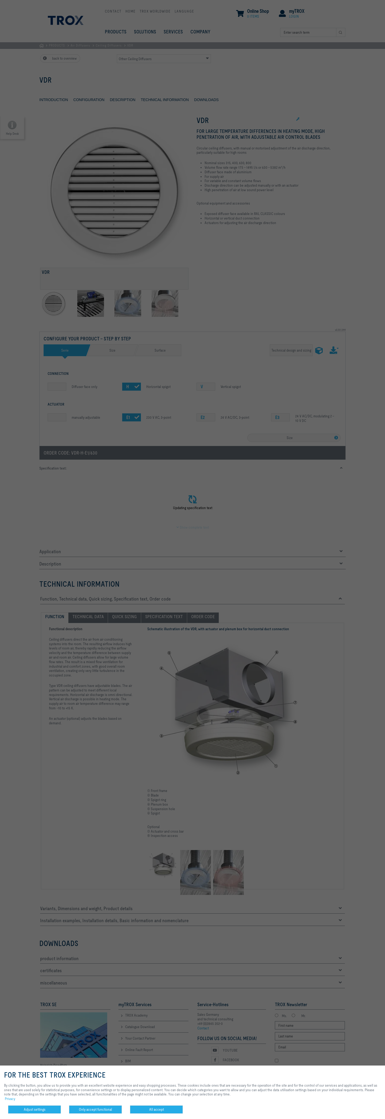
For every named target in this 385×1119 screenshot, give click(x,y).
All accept (156, 1109)
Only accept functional (95, 1109)
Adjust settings (34, 1109)
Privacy (10, 1099)
